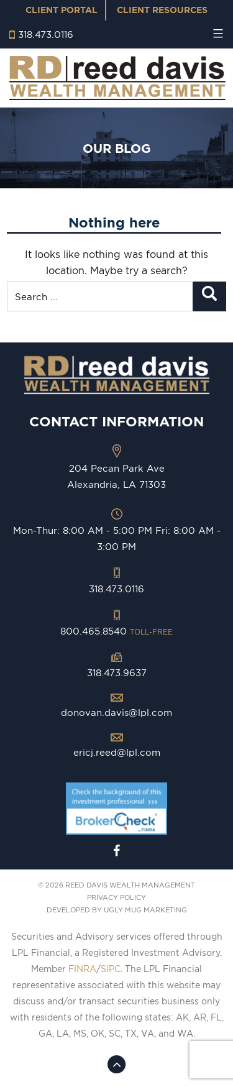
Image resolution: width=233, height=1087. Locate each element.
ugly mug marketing (145, 910)
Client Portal (61, 10)
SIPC (111, 969)
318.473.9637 (117, 672)
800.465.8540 (116, 631)
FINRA (82, 969)
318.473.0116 (45, 34)
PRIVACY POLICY (116, 897)
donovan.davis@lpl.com (116, 712)
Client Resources (162, 10)
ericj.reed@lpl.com (116, 752)
